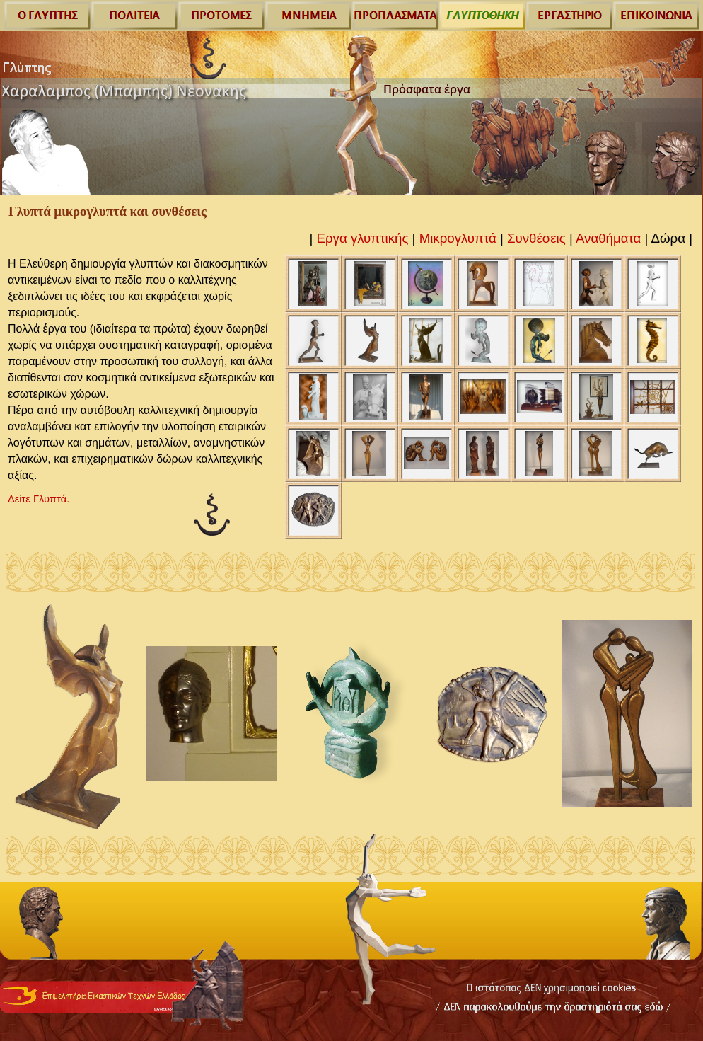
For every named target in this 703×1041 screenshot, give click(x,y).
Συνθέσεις (536, 238)
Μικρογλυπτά (457, 238)
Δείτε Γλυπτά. (38, 499)
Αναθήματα (608, 238)
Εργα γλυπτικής (363, 238)
